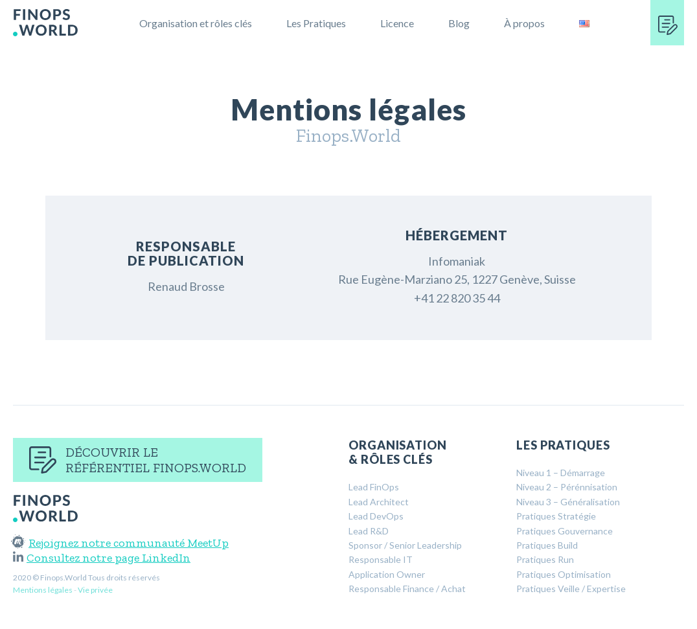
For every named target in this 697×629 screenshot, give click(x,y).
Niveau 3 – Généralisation (568, 501)
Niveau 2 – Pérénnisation (566, 486)
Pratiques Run (545, 559)
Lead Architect (378, 501)
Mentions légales (43, 590)
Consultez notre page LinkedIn (101, 558)
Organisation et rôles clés (195, 23)
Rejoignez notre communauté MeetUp (121, 543)
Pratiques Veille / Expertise (571, 588)
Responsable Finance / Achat (407, 588)
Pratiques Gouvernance (564, 530)
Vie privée (95, 590)
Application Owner (386, 574)
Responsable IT (380, 559)
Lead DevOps (376, 515)
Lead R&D (368, 530)
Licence (397, 23)
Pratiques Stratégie (556, 515)
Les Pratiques (316, 23)
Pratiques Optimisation (563, 574)
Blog (459, 23)
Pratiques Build (547, 545)
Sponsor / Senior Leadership (405, 545)
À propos (524, 23)
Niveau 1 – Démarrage (560, 472)
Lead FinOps (373, 486)
